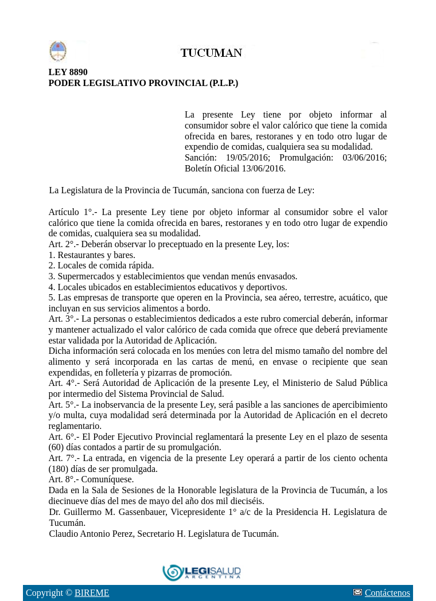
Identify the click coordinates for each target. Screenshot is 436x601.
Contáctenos (387, 593)
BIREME (92, 593)
